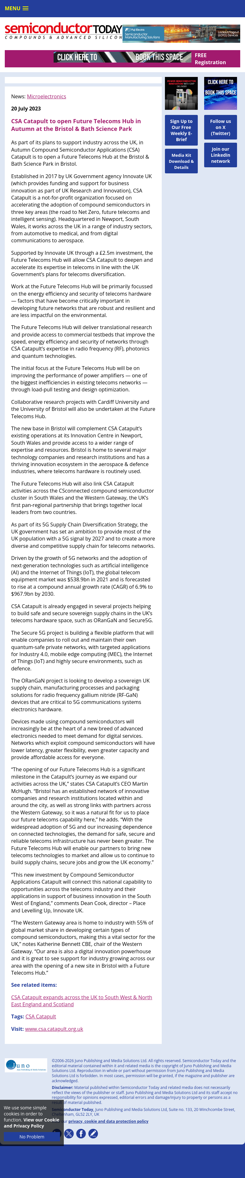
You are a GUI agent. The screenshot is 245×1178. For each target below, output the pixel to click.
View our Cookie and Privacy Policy (31, 1123)
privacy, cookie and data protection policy (109, 1121)
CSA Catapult (41, 1016)
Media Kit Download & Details (181, 161)
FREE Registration (210, 59)
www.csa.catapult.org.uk (54, 1028)
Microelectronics (46, 96)
